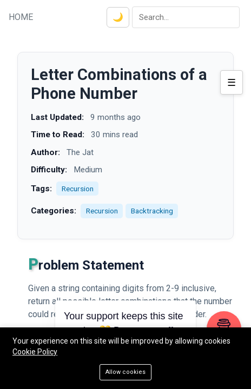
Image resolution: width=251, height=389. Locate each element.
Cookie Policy (34, 351)
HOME (21, 17)
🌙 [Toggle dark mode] (118, 17)
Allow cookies (125, 371)
